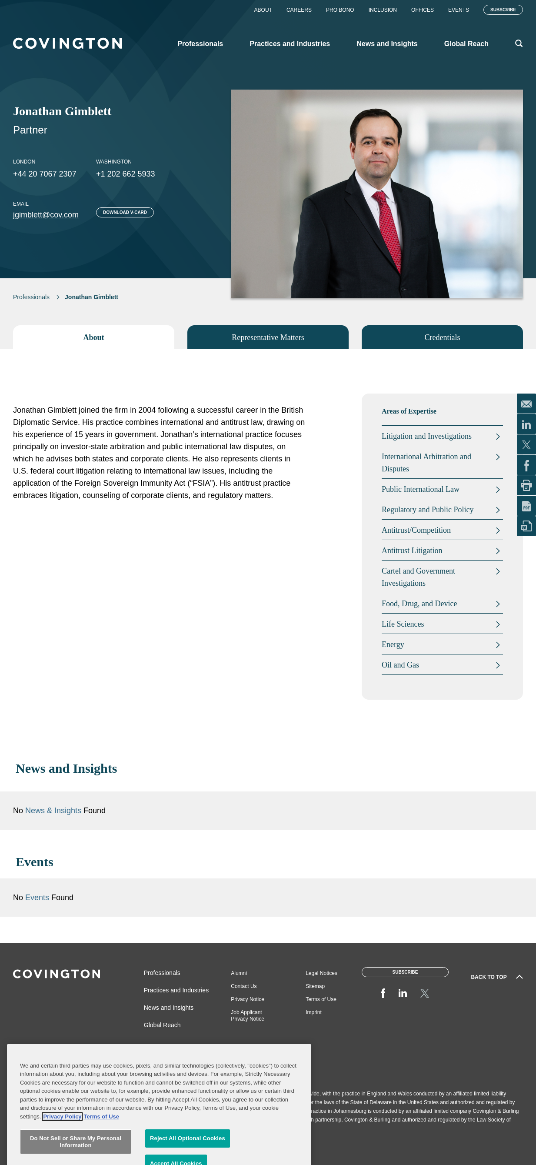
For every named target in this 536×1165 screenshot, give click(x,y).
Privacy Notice (247, 999)
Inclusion (383, 10)
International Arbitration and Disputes (426, 462)
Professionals (31, 297)
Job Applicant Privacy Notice (247, 1015)
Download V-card (125, 212)
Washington (114, 162)
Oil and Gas (400, 665)
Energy (393, 644)
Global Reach (162, 1024)
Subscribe (503, 9)
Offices (422, 10)
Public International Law (420, 489)
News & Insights (53, 810)
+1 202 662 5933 (125, 174)
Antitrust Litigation (412, 550)
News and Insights (168, 1007)
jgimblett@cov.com (46, 214)
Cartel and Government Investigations (418, 577)
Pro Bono (340, 10)
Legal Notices (321, 973)
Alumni (239, 973)
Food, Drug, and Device (419, 603)
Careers (299, 10)
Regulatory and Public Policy (427, 509)
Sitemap (315, 986)
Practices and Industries (176, 990)
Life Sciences (403, 624)
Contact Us (243, 986)
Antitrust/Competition (416, 530)
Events (458, 10)
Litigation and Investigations (427, 436)
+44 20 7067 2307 (45, 174)
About (263, 10)
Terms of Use (321, 999)
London (24, 162)
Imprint (314, 1012)
